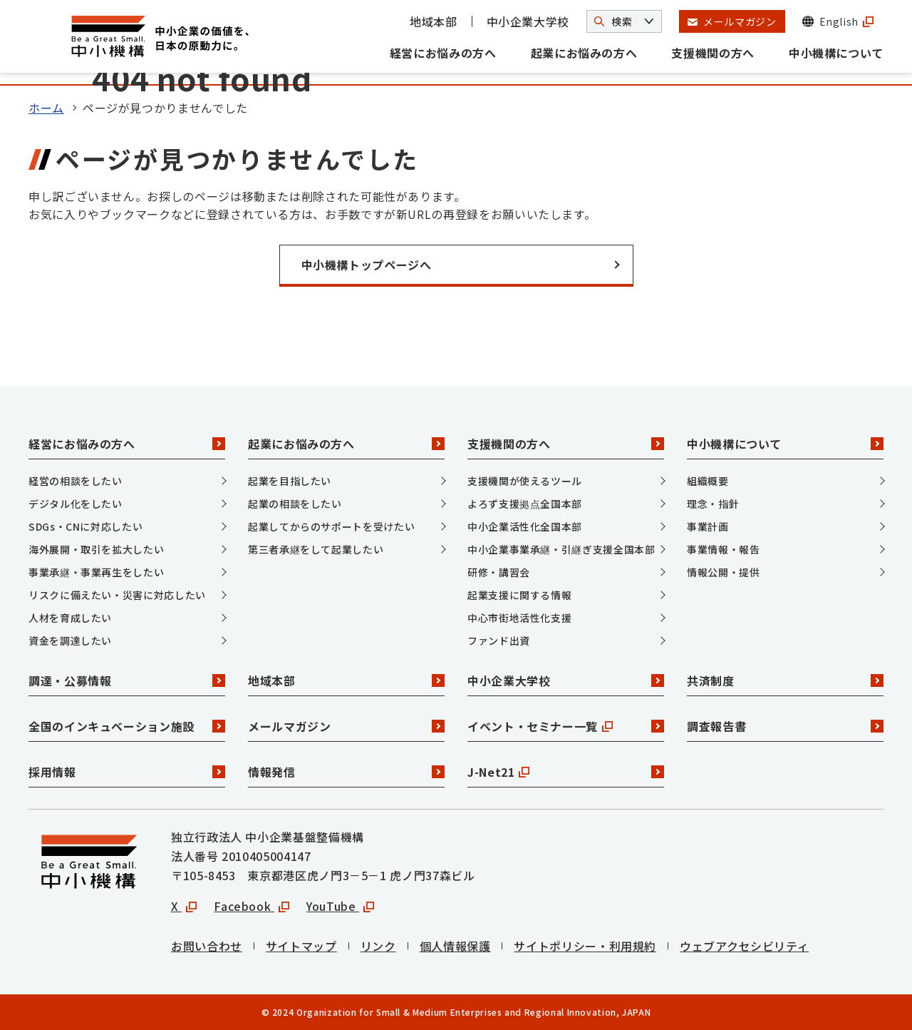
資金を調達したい (70, 640)
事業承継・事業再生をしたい (96, 572)
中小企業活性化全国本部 (524, 526)
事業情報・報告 (723, 549)
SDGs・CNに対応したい (85, 526)
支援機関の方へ (712, 52)
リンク (378, 946)
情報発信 (346, 771)
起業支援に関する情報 (519, 595)
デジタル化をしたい (75, 503)
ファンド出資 (498, 640)
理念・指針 (713, 503)
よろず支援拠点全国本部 (524, 503)
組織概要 (708, 481)
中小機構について (836, 52)
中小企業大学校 (528, 21)
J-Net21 (565, 771)
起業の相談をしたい (295, 503)
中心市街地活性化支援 (519, 618)
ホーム (46, 107)
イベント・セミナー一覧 (565, 726)
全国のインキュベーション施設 (126, 726)
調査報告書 (785, 726)
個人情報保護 (455, 946)
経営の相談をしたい (75, 481)
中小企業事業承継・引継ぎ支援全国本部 (561, 549)
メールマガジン (346, 726)
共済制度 (785, 680)
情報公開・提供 (723, 572)
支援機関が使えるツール (524, 481)
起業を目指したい (289, 481)
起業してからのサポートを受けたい (331, 526)
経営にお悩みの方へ (443, 52)
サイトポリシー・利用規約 (585, 946)
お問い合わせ (206, 946)
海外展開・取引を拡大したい (96, 549)
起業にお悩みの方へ (584, 52)
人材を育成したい (70, 618)
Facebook (251, 906)
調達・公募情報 (126, 680)
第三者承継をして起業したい (315, 549)
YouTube (340, 906)
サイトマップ (301, 946)
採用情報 (126, 771)
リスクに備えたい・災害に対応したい (117, 595)
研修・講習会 (498, 572)
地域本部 (433, 21)
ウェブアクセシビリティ (744, 946)
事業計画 (708, 526)
